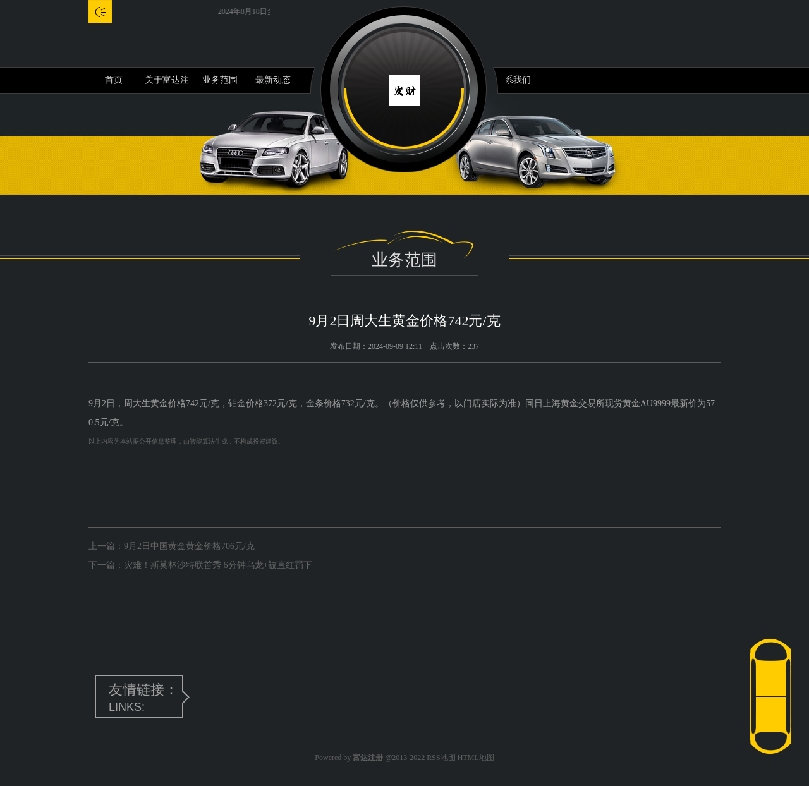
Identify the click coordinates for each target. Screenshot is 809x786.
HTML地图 (476, 757)
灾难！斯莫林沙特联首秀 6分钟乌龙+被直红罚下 (218, 565)
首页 (114, 80)
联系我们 (513, 80)
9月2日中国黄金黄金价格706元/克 (189, 546)
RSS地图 (441, 757)
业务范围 (220, 80)
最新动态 (273, 80)
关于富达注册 (167, 84)
